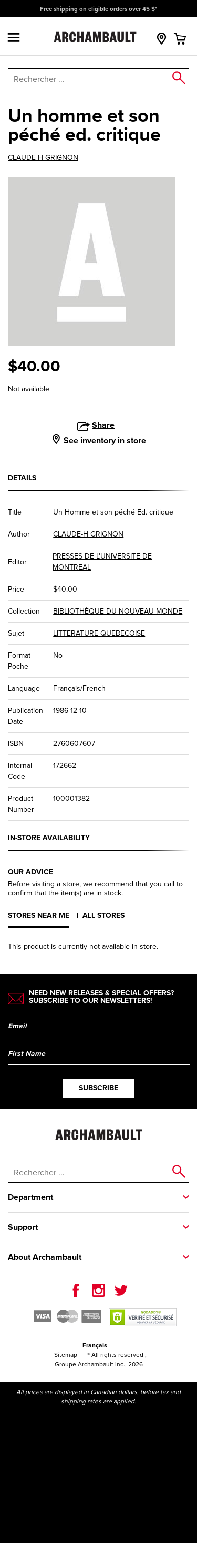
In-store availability (49, 837)
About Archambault (44, 1257)
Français (94, 1345)
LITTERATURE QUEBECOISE (99, 633)
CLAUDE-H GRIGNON (43, 158)
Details (22, 478)
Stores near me (38, 915)
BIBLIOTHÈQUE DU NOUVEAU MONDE (117, 611)
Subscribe (98, 1088)
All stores (103, 915)
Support (23, 1227)
